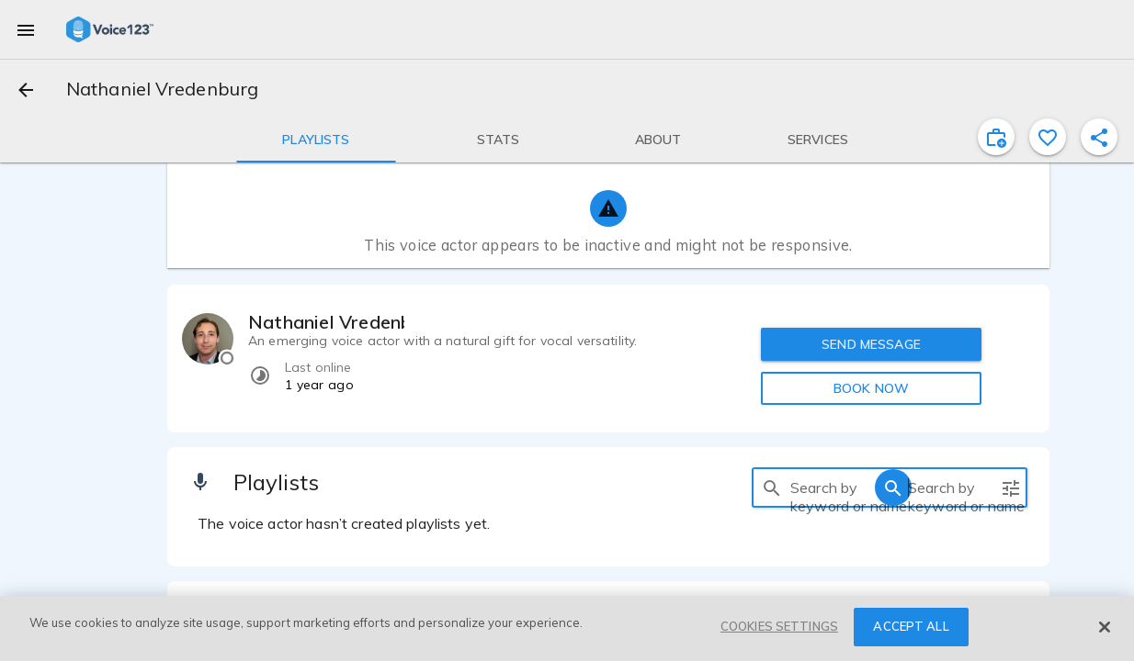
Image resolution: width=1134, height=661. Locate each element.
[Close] (1104, 627)
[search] (772, 487)
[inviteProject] (996, 136)
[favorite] (1047, 136)
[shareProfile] (1099, 136)
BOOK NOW (871, 388)
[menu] (25, 29)
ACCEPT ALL (910, 626)
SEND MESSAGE (871, 344)
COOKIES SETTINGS (779, 626)
